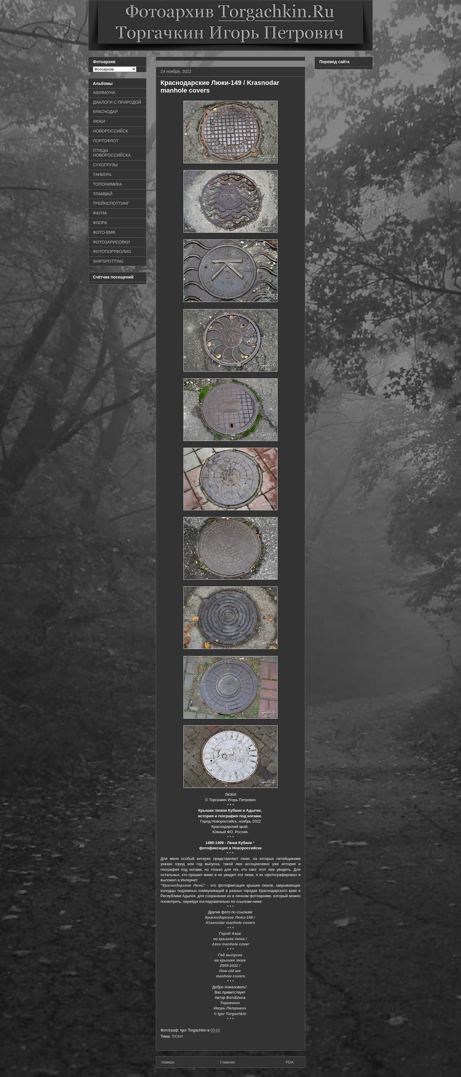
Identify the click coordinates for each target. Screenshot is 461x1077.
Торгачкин (230, 1003)
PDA (290, 1062)
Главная (227, 1062)
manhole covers (230, 976)
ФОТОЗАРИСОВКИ (111, 242)
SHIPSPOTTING (108, 261)
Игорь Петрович (230, 1008)
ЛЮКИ (177, 1036)
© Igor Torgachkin (231, 1013)
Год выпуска (230, 955)
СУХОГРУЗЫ (105, 164)
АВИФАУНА (104, 92)
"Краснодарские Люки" (183, 885)
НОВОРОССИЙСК (110, 131)
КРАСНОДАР (105, 111)
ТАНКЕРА (102, 174)
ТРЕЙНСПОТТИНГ (111, 203)
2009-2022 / (230, 965)
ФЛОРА (100, 222)
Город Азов (230, 933)
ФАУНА (100, 213)
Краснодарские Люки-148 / (230, 917)
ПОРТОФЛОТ (105, 140)
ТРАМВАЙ (102, 194)
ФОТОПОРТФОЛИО (112, 251)
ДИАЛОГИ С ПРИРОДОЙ (117, 102)
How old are (230, 971)
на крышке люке (230, 960)
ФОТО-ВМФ (104, 232)
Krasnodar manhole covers (230, 922)
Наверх (167, 1062)
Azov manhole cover (230, 944)
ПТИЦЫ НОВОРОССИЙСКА (112, 153)
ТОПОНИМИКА (107, 184)
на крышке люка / (230, 939)
